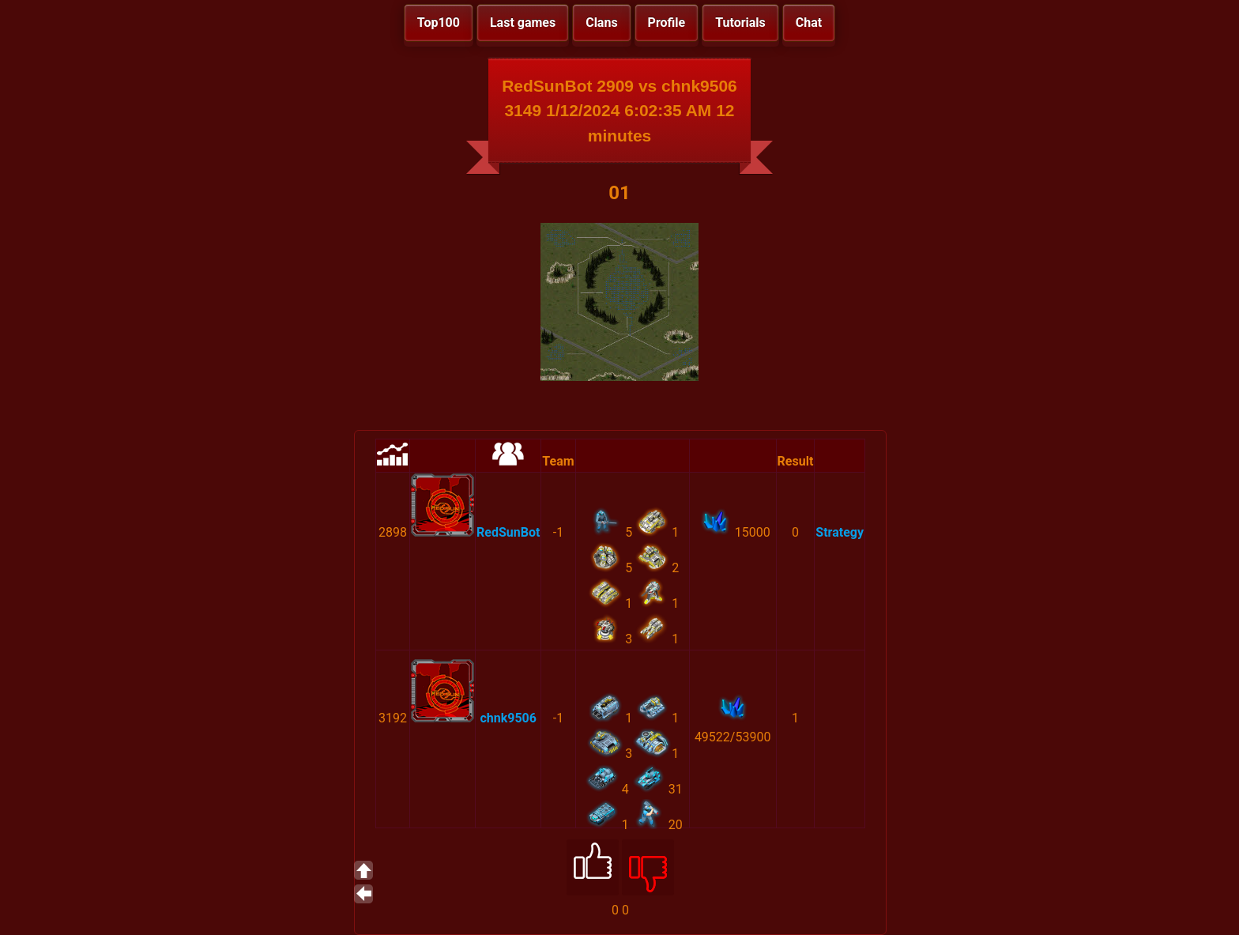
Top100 (438, 22)
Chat (809, 22)
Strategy (839, 532)
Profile (667, 22)
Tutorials (740, 22)
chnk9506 (508, 718)
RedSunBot (508, 532)
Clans (601, 22)
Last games (522, 22)
